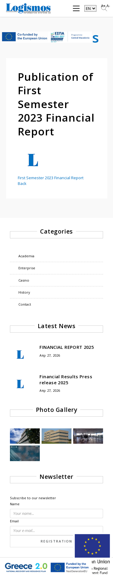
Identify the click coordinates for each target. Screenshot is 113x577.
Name (15, 504)
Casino (23, 280)
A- (108, 5)
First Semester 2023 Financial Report (50, 177)
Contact (24, 304)
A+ (103, 5)
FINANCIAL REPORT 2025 (66, 347)
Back (22, 183)
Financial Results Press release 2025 (65, 379)
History (24, 292)
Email (14, 521)
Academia (26, 256)
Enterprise (26, 268)
